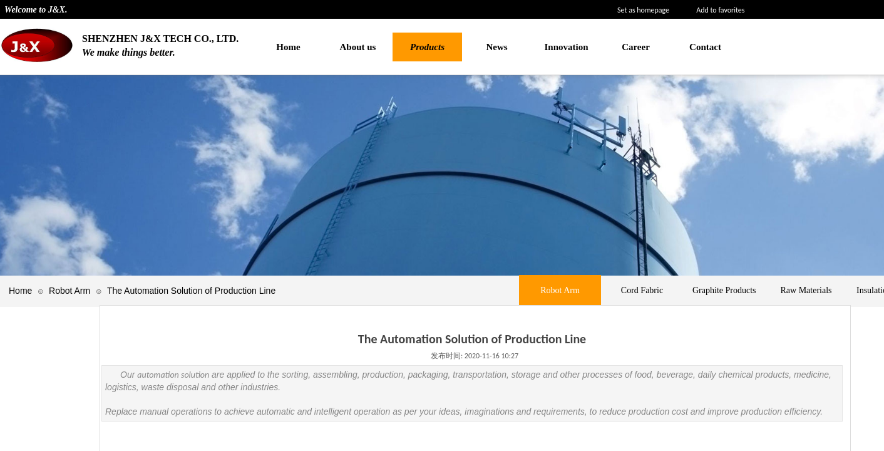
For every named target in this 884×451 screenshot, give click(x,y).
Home (20, 291)
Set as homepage (643, 10)
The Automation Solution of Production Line (191, 291)
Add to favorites (720, 10)
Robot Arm (69, 291)
